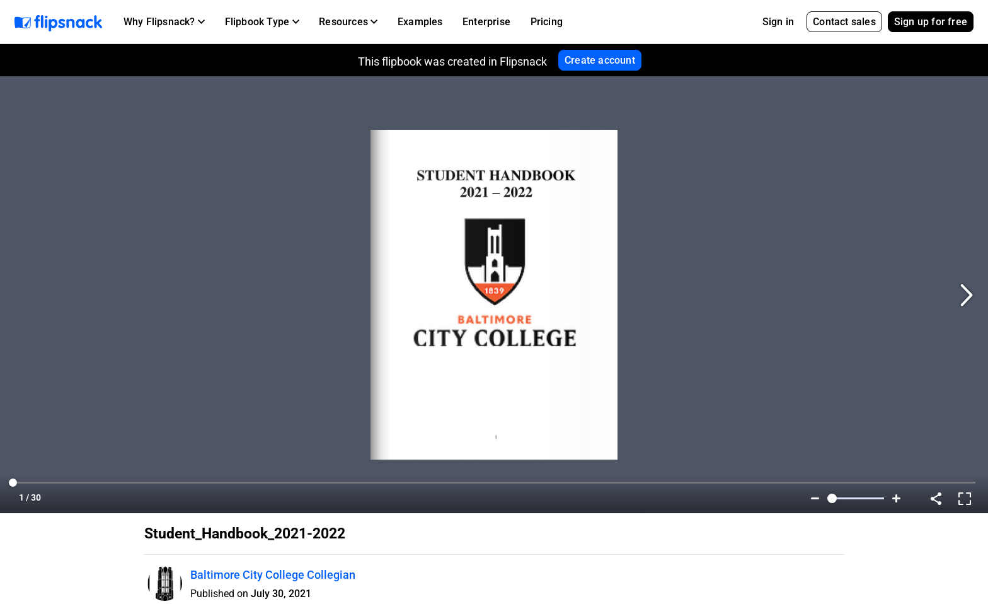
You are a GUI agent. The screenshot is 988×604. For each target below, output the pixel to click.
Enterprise (486, 22)
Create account (600, 60)
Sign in (778, 22)
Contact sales (844, 22)
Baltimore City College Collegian (272, 574)
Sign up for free (930, 22)
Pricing (547, 22)
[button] (164, 22)
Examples (420, 22)
